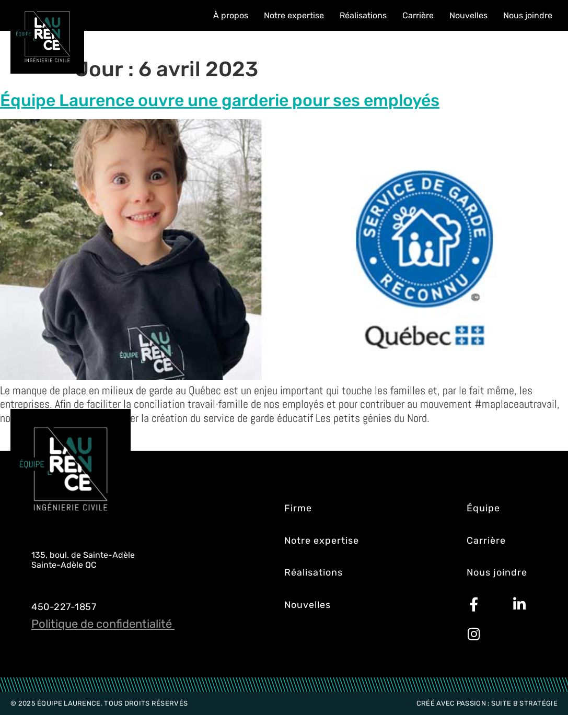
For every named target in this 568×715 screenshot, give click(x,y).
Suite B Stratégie (524, 703)
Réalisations (363, 15)
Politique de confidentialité (103, 624)
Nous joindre (527, 15)
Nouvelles (468, 15)
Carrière (418, 15)
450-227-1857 (63, 607)
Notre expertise (294, 15)
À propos (230, 15)
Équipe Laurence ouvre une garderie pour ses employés (219, 100)
